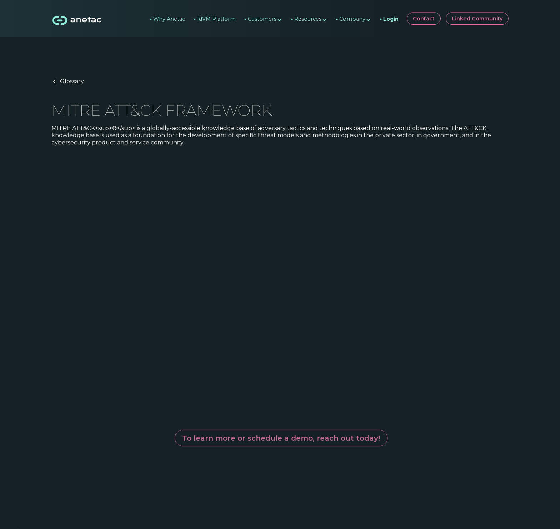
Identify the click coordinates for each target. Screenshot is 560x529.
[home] (77, 18)
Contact (424, 18)
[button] (260, 19)
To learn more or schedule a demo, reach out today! (281, 433)
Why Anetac (167, 17)
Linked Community (477, 18)
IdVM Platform (215, 17)
